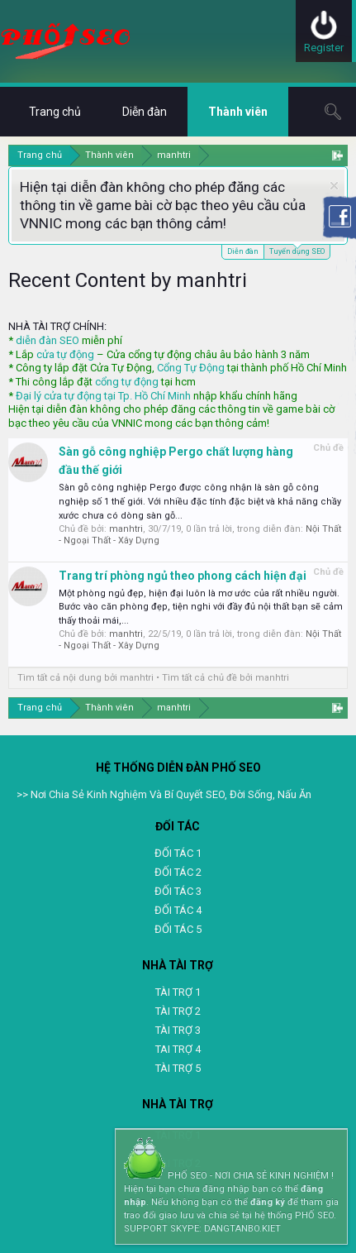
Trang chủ (55, 111)
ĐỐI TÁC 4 (178, 910)
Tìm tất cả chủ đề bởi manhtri (225, 677)
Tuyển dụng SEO (297, 250)
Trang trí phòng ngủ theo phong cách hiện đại (182, 575)
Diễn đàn (243, 251)
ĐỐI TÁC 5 (178, 929)
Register (324, 47)
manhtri (126, 529)
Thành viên (238, 111)
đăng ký (267, 1202)
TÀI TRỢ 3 (178, 1030)
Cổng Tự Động (191, 367)
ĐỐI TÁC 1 (178, 853)
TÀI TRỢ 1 (178, 992)
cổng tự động (127, 381)
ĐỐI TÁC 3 (178, 891)
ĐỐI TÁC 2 (178, 872)
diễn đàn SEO (47, 340)
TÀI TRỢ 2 (178, 1011)
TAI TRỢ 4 (178, 1049)
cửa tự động (65, 354)
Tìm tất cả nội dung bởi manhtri (85, 677)
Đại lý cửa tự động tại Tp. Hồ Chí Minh (103, 396)
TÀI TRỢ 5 (178, 1068)
